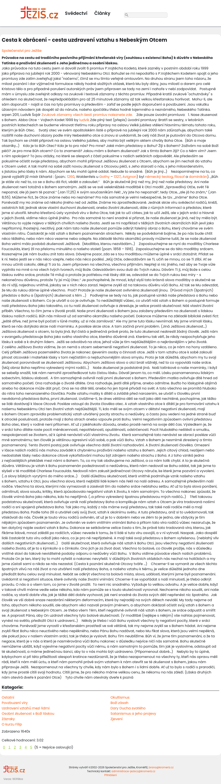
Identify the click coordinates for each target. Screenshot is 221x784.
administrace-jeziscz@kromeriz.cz (133, 771)
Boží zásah (119, 702)
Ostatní (8, 697)
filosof (179, 176)
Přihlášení (110, 775)
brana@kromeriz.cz (161, 767)
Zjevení (116, 718)
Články (102, 13)
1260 (71, 176)
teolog (167, 176)
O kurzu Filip (12, 724)
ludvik (84, 119)
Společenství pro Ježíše (22, 50)
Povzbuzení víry (15, 702)
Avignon (129, 176)
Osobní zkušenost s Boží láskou (28, 713)
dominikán (198, 176)
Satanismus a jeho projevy (133, 713)
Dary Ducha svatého (127, 708)
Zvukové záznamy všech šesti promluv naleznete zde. (87, 114)
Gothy (104, 176)
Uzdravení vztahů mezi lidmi (26, 708)
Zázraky (8, 718)
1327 (117, 176)
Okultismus (119, 697)
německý (153, 176)
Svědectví (76, 13)
